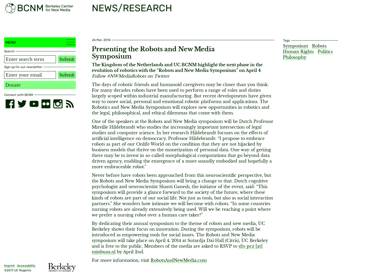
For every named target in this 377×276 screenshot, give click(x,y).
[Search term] (30, 59)
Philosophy (294, 57)
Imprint (9, 265)
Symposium (295, 45)
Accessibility (26, 265)
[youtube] (34, 104)
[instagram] (58, 104)
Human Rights (298, 51)
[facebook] (10, 104)
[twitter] (22, 104)
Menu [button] (40, 42)
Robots (319, 45)
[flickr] (46, 104)
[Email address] (30, 75)
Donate (13, 85)
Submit (67, 59)
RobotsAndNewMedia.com (179, 260)
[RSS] (70, 104)
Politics (325, 51)
